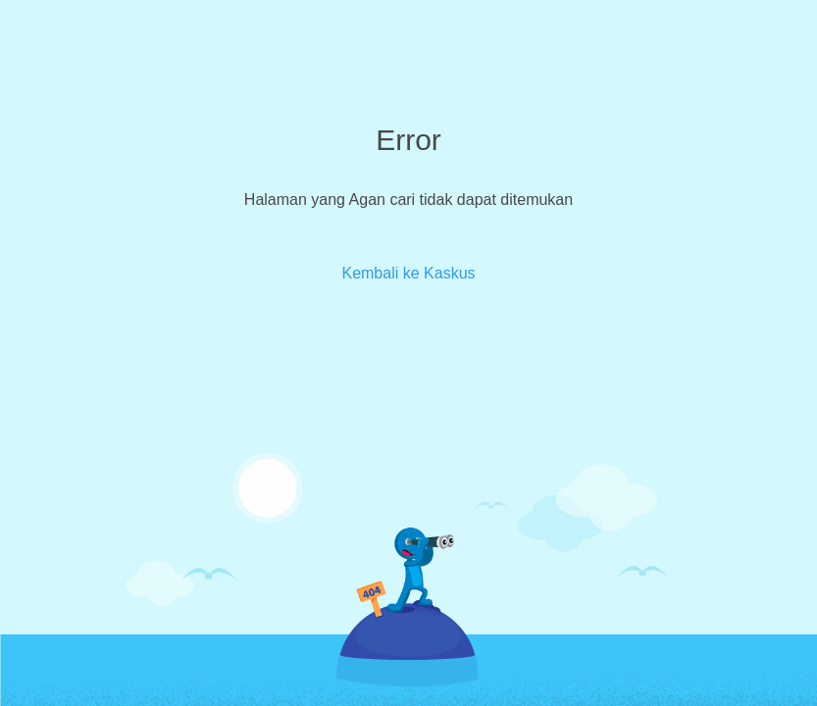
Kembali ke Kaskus (408, 273)
